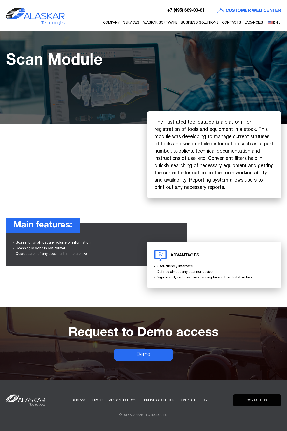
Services (131, 22)
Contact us (257, 400)
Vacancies (254, 22)
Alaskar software (124, 400)
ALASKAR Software (160, 22)
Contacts (231, 22)
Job (204, 400)
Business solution (159, 400)
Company (111, 22)
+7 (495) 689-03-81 (186, 10)
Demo (143, 354)
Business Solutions (200, 22)
